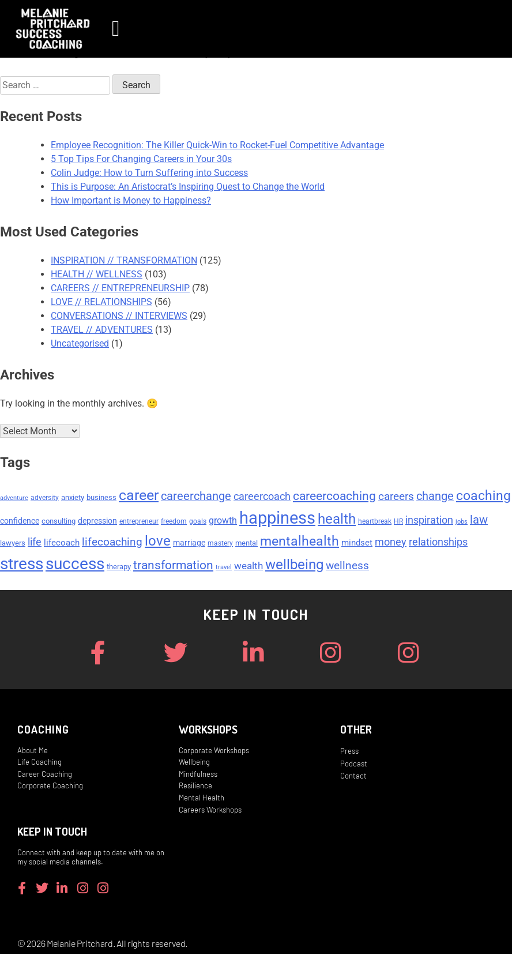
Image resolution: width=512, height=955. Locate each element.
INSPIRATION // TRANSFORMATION (124, 260)
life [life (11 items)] (35, 543)
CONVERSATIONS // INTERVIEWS (119, 315)
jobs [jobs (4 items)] (461, 523)
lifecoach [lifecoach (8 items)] (62, 544)
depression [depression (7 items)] (97, 522)
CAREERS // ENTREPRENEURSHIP (120, 288)
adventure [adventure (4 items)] (14, 499)
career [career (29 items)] (139, 496)
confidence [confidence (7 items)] (19, 522)
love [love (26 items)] (158, 542)
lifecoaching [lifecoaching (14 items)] (112, 543)
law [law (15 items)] (479, 521)
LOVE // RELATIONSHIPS (101, 301)
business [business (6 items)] (101, 498)
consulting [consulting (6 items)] (59, 522)
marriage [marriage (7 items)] (189, 543)
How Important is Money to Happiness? (131, 200)
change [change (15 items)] (435, 497)
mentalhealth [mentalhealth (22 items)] (299, 542)
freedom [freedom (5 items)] (174, 522)
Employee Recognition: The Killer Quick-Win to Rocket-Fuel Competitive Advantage (217, 145)
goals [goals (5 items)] (197, 522)
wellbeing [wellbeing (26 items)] (294, 566)
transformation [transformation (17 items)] (173, 566)
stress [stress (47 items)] (21, 564)
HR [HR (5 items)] (398, 522)
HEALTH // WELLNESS (96, 274)
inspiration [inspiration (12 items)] (429, 521)
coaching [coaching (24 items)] (483, 496)
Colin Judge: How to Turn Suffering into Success (149, 172)
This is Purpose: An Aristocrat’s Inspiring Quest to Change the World (188, 186)
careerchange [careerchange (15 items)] (196, 497)
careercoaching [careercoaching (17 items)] (334, 497)
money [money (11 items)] (390, 543)
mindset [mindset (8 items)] (356, 544)
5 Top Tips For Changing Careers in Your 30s (141, 158)
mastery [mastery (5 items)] (220, 544)
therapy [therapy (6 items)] (119, 567)
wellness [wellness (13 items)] (347, 567)
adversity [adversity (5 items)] (45, 499)
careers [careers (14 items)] (396, 497)
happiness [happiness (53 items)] (277, 519)
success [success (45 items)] (75, 564)
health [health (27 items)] (337, 520)
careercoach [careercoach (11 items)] (262, 497)
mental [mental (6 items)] (246, 544)
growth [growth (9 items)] (223, 521)
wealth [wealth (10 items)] (248, 567)
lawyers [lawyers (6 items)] (12, 544)
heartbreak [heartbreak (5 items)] (374, 522)
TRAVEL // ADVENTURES (102, 329)
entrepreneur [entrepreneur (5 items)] (139, 522)
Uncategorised (80, 343)
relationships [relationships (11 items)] (438, 543)
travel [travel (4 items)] (224, 568)
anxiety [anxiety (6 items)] (72, 498)
